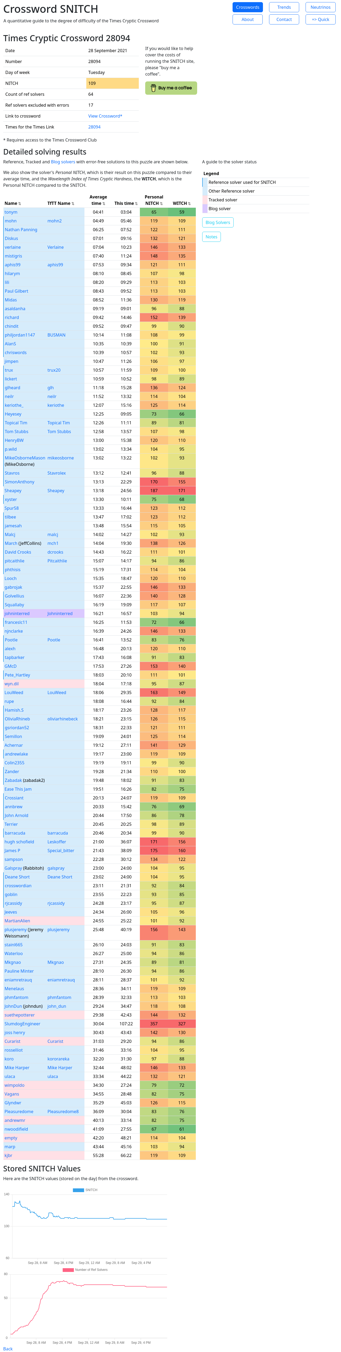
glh (50, 388)
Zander (12, 771)
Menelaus (14, 989)
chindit (11, 326)
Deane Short (17, 877)
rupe (9, 701)
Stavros (12, 473)
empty (11, 1138)
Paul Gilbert (16, 291)
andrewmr (15, 1120)
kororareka (58, 1059)
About (248, 19)
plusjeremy (16, 929)
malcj (52, 534)
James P (12, 850)
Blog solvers (63, 162)
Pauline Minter (19, 971)
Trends (284, 7)
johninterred (17, 613)
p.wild (11, 449)
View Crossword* (105, 116)
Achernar (14, 745)
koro (9, 1059)
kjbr (8, 1155)
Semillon (13, 736)
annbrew (13, 807)
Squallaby (14, 605)
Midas (11, 300)
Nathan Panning (21, 230)
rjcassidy (13, 903)
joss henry (15, 1032)
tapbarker (15, 657)
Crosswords (247, 7)
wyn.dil (12, 684)
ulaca (10, 1076)
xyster (11, 499)
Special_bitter (60, 850)
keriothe (55, 405)
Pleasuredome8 (63, 1111)
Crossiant (14, 798)
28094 (94, 127)
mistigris (13, 256)
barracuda (15, 833)
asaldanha (15, 309)
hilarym (12, 273)
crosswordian (18, 886)
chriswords (16, 352)
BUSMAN (56, 335)
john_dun (56, 1006)
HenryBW (14, 440)
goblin (11, 894)
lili (7, 282)
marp (10, 1147)
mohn (11, 221)
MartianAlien (17, 921)
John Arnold (16, 815)
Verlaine (55, 247)
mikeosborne (60, 458)
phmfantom (16, 997)
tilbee (10, 517)
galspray (55, 868)
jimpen (11, 361)
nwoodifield (16, 1129)
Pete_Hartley (17, 675)
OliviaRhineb (17, 719)
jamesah (13, 526)
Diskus (11, 238)
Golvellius (14, 596)
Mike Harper (17, 1068)
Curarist (12, 1041)
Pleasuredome (19, 1111)
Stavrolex (56, 473)
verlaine (13, 247)
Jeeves (11, 912)
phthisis (13, 570)
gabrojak (13, 587)
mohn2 (54, 221)
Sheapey (13, 490)
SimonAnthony (19, 482)
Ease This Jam (18, 789)
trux (9, 370)
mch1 (53, 543)
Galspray (13, 868)
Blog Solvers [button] (218, 222)
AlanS (10, 344)
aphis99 (13, 265)
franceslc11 (16, 622)
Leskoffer (56, 842)
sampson (14, 859)
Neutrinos (321, 7)
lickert (11, 379)
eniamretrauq (18, 980)
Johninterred (59, 613)
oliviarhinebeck (62, 719)
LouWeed (14, 692)
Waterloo (14, 953)
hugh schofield (19, 842)
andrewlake (16, 754)
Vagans (12, 1094)
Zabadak (13, 780)
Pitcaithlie (57, 561)
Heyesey (13, 414)
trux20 (53, 370)
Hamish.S (14, 710)
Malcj (10, 534)
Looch (11, 578)
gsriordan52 (17, 728)
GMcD (11, 666)
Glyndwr (13, 1103)
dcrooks (55, 552)
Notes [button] (211, 237)
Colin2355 (15, 763)
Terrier (11, 824)
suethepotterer (20, 1015)
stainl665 (14, 945)
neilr (9, 396)
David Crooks (18, 552)
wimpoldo (15, 1085)
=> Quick (320, 19)
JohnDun (13, 1006)
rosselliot (14, 1050)
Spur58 (12, 508)
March (11, 543)
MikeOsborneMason (25, 458)
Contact (284, 19)
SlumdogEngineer (22, 1024)
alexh (10, 649)
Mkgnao (13, 962)
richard (12, 317)
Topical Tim (16, 423)
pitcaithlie (14, 561)
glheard (12, 388)
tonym (11, 212)
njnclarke (14, 631)
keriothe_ (14, 405)
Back (8, 1349)
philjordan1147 (20, 335)
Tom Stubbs (16, 431)
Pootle (11, 640)
